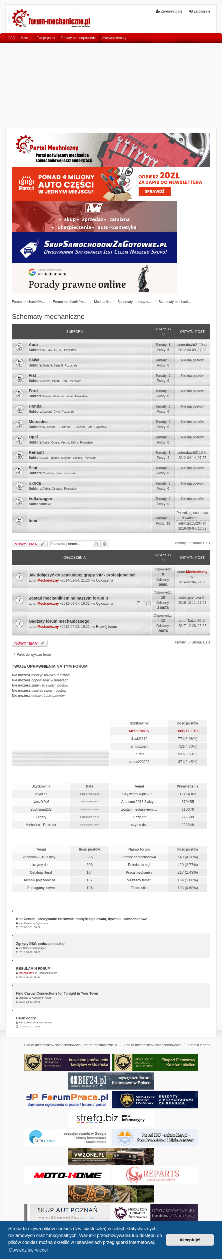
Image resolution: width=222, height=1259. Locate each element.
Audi (33, 344)
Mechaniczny (48, 580)
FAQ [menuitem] (11, 38)
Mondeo (58, 396)
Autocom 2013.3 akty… (139, 802)
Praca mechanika (139, 873)
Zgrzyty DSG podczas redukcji (40, 944)
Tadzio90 (194, 621)
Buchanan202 (40, 809)
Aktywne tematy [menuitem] (114, 38)
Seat (33, 467)
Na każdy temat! (139, 880)
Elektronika (139, 888)
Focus (69, 396)
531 (181, 754)
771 (181, 738)
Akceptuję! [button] (190, 1240)
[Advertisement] (111, 86)
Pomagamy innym (41, 888)
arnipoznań (139, 746)
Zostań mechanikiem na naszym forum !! (68, 598)
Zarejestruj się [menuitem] (169, 11)
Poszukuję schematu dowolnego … (192, 515)
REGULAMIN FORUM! (33, 969)
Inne (33, 520)
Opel (33, 437)
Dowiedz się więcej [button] (28, 1250)
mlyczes (41, 794)
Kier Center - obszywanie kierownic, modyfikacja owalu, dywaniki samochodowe (81, 919)
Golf (48, 504)
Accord (47, 411)
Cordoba (48, 473)
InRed (139, 754)
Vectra (65, 442)
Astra (46, 442)
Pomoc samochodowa (139, 857)
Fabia (46, 488)
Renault (36, 452)
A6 (55, 350)
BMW (34, 360)
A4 (50, 350)
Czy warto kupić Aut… (139, 794)
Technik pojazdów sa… (41, 880)
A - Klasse (49, 427)
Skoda (35, 483)
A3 (44, 350)
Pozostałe (70, 350)
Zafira (74, 442)
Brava (46, 380)
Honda (35, 406)
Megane (66, 458)
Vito (90, 427)
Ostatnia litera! (41, 873)
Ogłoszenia (104, 580)
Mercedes (38, 421)
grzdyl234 (194, 523)
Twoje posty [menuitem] (46, 38)
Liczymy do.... (139, 825)
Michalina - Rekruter (41, 825)
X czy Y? (139, 817)
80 (60, 350)
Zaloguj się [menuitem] (199, 11)
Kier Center (25, 923)
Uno (64, 380)
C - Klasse (64, 427)
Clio (45, 458)
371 (181, 762)
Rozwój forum (106, 627)
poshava (194, 598)
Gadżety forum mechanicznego (59, 621)
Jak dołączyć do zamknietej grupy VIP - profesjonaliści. (82, 575)
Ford (33, 390)
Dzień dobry (26, 1018)
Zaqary (41, 817)
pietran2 (23, 997)
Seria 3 (47, 365)
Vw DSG (24, 948)
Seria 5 (58, 365)
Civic (57, 411)
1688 (180, 731)
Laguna (54, 458)
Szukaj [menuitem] (26, 38)
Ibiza (59, 473)
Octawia (57, 488)
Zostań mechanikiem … (139, 809)
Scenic (77, 458)
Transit (47, 396)
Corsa (55, 442)
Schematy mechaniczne (48, 316)
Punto (56, 380)
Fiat (32, 375)
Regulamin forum (47, 972)
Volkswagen (40, 498)
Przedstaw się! (139, 865)
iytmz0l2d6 (41, 802)
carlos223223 (139, 762)
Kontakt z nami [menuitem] (198, 1045)
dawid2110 (194, 345)
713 (181, 746)
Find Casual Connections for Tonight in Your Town (57, 993)
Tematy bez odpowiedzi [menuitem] (79, 38)
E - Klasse (79, 427)
